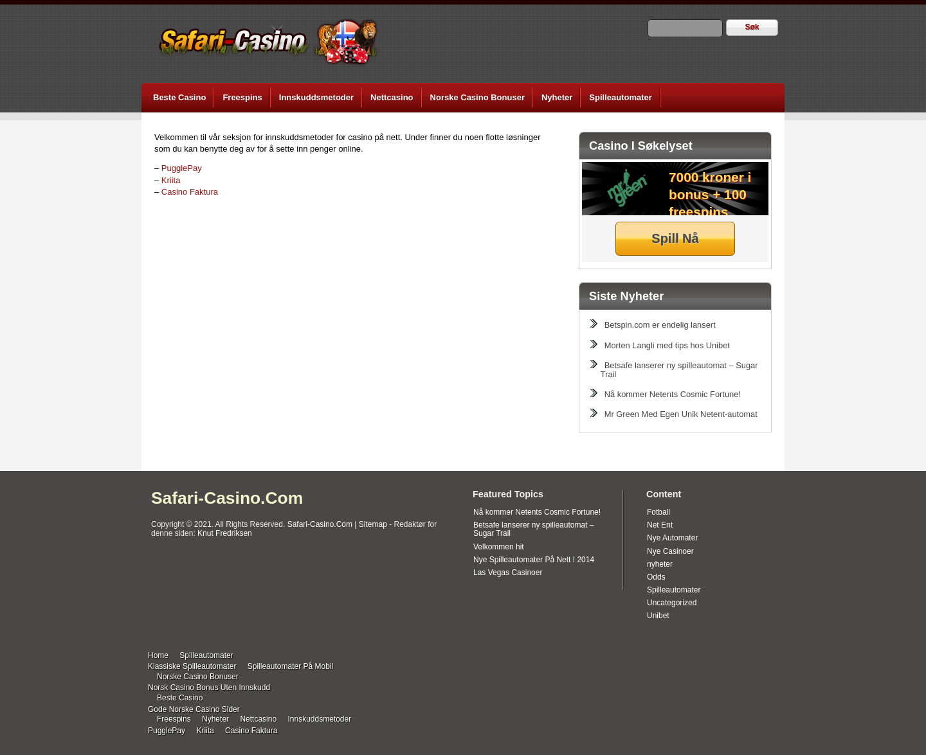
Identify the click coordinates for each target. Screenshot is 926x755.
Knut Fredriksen (224, 533)
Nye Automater (672, 537)
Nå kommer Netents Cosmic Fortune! (672, 394)
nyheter (660, 564)
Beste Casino (179, 97)
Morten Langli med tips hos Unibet (667, 345)
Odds (656, 577)
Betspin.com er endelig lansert (660, 325)
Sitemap (373, 524)
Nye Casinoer (670, 551)
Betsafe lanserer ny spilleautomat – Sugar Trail (679, 369)
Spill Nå (674, 238)
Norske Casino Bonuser (477, 97)
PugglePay (181, 168)
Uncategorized (671, 602)
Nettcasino (391, 97)
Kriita (171, 180)
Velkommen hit (498, 546)
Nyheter (556, 97)
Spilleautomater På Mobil (290, 666)
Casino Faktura (189, 192)
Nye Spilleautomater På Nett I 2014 (533, 559)
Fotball (658, 512)
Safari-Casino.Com (227, 498)
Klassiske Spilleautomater (192, 666)
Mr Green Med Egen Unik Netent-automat (681, 414)
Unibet (658, 615)
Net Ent (660, 524)
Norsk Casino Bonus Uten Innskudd (209, 687)
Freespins (242, 97)
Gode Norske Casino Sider (194, 709)
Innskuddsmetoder (316, 97)
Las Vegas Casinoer (507, 572)
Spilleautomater (620, 97)
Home (158, 655)
